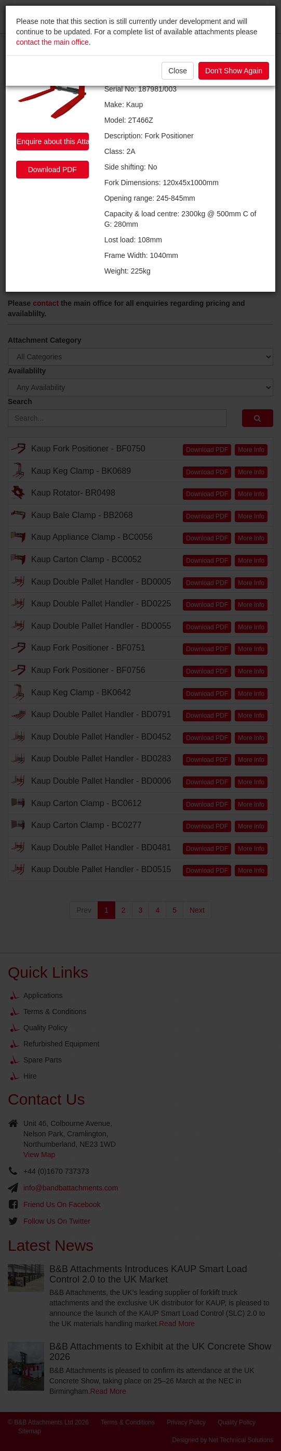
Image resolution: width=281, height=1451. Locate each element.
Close (177, 71)
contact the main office (52, 42)
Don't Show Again (233, 71)
